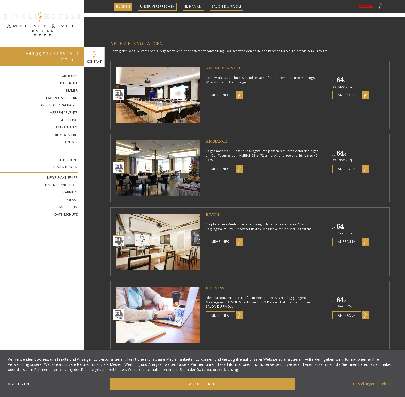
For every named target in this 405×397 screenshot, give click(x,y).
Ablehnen (18, 383)
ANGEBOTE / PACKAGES (59, 105)
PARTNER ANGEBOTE (61, 185)
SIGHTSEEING (67, 120)
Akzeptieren (202, 383)
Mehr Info (220, 95)
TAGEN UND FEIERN (61, 97)
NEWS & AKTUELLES (62, 177)
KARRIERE (70, 192)
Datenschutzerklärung (217, 369)
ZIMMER (71, 90)
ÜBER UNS (70, 75)
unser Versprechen (157, 6)
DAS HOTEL (69, 83)
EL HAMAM (193, 6)
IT (78, 60)
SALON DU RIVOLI (226, 6)
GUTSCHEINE (68, 160)
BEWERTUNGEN (65, 167)
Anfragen (347, 95)
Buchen (123, 6)
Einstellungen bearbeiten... (375, 383)
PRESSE (72, 199)
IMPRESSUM (68, 207)
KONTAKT (70, 142)
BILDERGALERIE (66, 134)
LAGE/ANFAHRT (66, 127)
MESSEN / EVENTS (64, 112)
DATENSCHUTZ (66, 214)
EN (71, 60)
